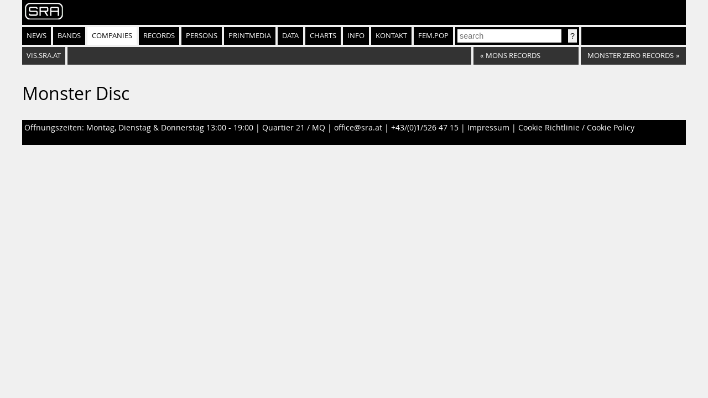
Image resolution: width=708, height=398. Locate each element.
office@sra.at (358, 128)
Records (159, 35)
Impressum (488, 128)
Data (290, 35)
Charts (323, 35)
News (36, 35)
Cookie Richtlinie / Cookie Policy (576, 128)
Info (356, 35)
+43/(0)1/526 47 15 (425, 128)
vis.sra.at (44, 55)
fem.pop (433, 35)
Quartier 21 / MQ (293, 128)
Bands (69, 35)
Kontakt (391, 35)
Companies (112, 35)
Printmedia (249, 35)
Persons (201, 35)
